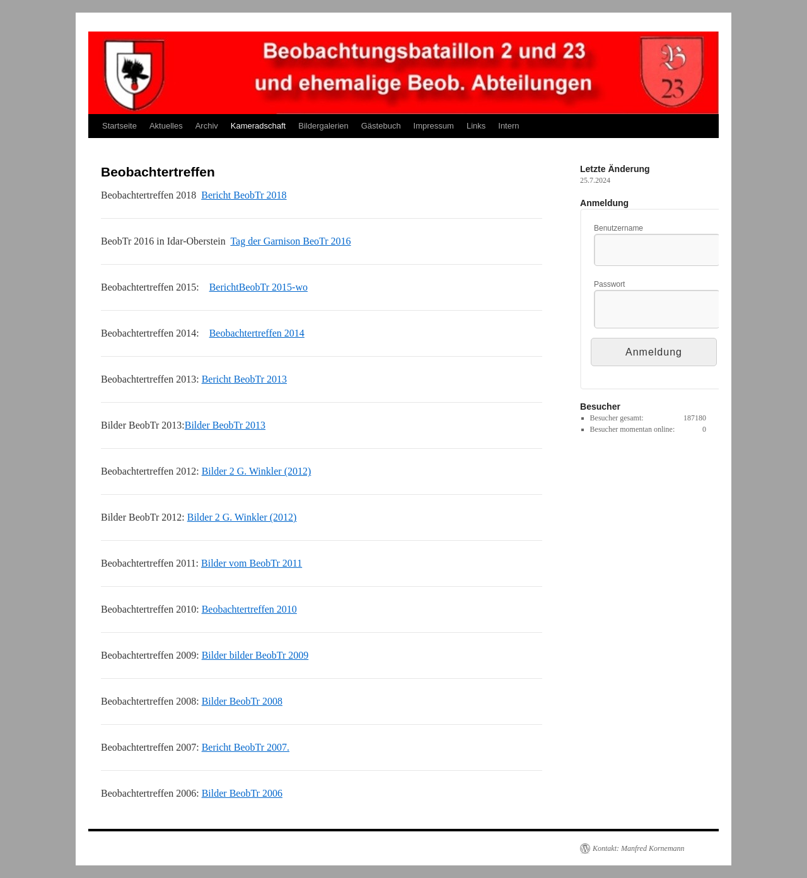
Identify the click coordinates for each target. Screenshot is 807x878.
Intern (508, 125)
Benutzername (618, 228)
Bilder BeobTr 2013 (225, 425)
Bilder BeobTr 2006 (242, 793)
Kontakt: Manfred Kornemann (639, 848)
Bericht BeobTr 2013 (244, 379)
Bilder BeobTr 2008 (242, 701)
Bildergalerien (323, 125)
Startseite (119, 125)
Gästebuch (381, 125)
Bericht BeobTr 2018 (243, 195)
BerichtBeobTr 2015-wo (258, 287)
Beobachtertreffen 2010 (249, 609)
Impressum (434, 125)
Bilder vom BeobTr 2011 (251, 563)
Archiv (206, 125)
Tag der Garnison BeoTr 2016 (290, 241)
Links (476, 125)
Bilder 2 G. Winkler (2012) (256, 471)
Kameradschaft (258, 125)
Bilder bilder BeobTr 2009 (255, 655)
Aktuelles (166, 125)
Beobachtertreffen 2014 (257, 333)
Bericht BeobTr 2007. (245, 747)
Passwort (609, 284)
